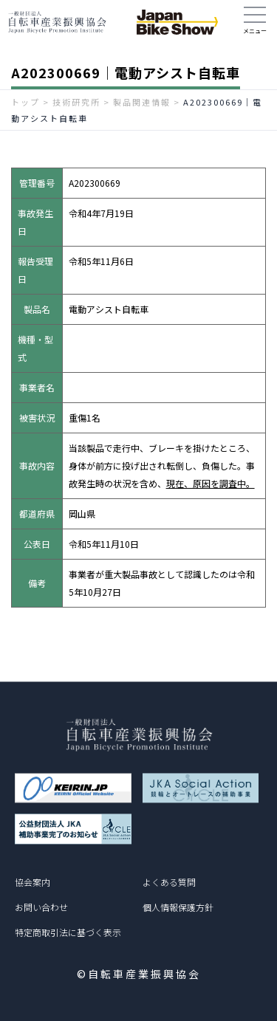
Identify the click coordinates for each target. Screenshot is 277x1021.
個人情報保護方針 (178, 907)
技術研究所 (76, 102)
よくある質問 (169, 882)
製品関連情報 (142, 102)
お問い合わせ (41, 907)
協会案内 (32, 882)
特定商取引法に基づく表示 (68, 932)
